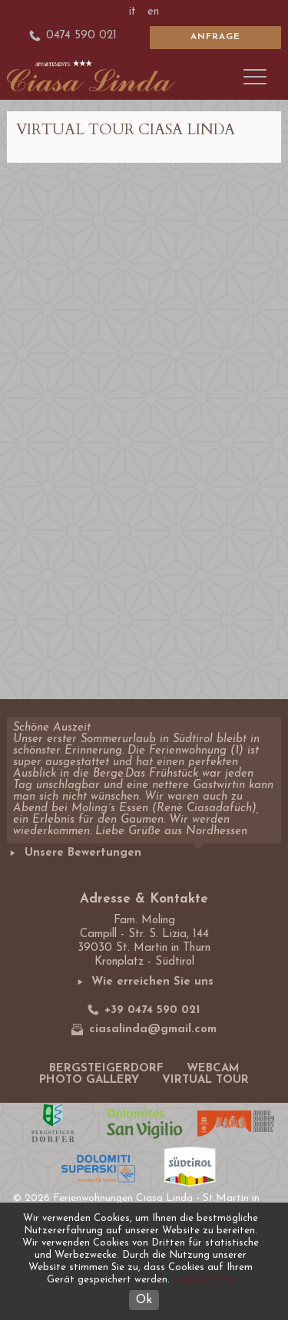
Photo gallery (89, 1080)
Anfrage (215, 36)
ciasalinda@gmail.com (144, 1029)
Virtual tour (205, 1080)
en (153, 12)
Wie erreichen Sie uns (144, 982)
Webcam (213, 1068)
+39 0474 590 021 (144, 1009)
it (132, 12)
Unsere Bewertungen (74, 853)
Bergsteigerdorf (106, 1068)
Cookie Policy (203, 1280)
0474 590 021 (73, 35)
